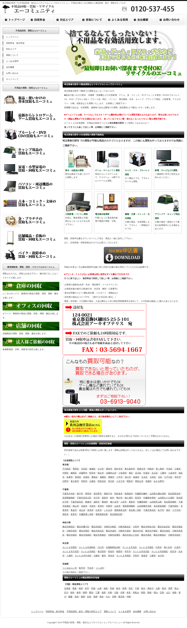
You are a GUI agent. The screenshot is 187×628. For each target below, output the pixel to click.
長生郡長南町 (160, 506)
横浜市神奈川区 (148, 526)
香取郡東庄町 (102, 514)
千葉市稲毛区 (77, 502)
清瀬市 (148, 481)
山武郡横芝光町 (144, 506)
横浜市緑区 (96, 526)
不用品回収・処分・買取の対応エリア (84, 611)
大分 (108, 596)
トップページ (12, 37)
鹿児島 (121, 596)
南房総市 (129, 493)
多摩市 (70, 477)
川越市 (97, 555)
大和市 (136, 526)
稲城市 (136, 477)
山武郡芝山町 (156, 502)
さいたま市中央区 (83, 555)
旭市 (168, 510)
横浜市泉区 (165, 531)
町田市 (92, 473)
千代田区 (66, 469)
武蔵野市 (83, 473)
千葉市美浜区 (149, 510)
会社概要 (10, 67)
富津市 (90, 510)
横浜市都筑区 (159, 535)
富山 (176, 588)
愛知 (91, 592)
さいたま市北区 (129, 547)
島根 (149, 592)
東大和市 (75, 481)
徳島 (174, 592)
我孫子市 (108, 493)
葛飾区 (103, 477)
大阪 (116, 592)
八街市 (123, 502)
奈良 (128, 592)
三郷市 (153, 555)
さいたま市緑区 (88, 551)
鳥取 (143, 592)
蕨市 (104, 555)
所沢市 (173, 551)
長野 (170, 588)
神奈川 (150, 588)
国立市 (101, 473)
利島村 (150, 469)
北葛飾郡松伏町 (113, 547)
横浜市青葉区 (100, 535)
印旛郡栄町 (142, 502)
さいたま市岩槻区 (159, 551)
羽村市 (84, 481)
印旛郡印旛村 (141, 493)
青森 (74, 588)
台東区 (92, 481)
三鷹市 (163, 473)
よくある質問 (12, 61)
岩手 (87, 588)
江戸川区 (168, 477)
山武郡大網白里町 (158, 493)
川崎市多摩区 (114, 535)
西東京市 (141, 469)
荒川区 (111, 481)
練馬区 (74, 473)
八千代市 (176, 510)
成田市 (97, 502)
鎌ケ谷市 (114, 502)
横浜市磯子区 (83, 526)
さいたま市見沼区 (141, 551)
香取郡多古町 (120, 510)
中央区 (169, 469)
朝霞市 (119, 551)
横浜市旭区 (146, 535)
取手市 (82, 568)
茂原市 (105, 498)
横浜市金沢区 (164, 526)
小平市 (119, 477)
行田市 (159, 547)
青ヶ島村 (160, 469)
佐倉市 (84, 506)
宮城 (93, 588)
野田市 (88, 493)
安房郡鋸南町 (68, 498)
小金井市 (172, 473)
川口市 (101, 547)
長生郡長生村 (174, 493)
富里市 (74, 514)
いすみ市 (108, 510)
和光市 (111, 555)
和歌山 (136, 592)
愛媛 (70, 596)
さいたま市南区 (146, 547)
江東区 (177, 469)
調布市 (109, 469)
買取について (12, 55)
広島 (162, 592)
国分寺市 (118, 469)
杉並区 (146, 473)
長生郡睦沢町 (116, 514)
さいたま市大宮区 (70, 551)
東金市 (74, 510)
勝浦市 (105, 502)
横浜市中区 (138, 531)
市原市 (92, 506)
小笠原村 (122, 473)
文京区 (144, 477)
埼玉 (131, 588)
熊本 (102, 596)
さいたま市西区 (69, 547)
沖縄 (128, 596)
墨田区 (76, 469)
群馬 (124, 588)
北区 (160, 477)
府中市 (178, 477)
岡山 (156, 592)
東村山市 (139, 481)
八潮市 (70, 555)
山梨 (158, 588)
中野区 (65, 473)
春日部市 (102, 551)
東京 (143, 588)
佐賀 (89, 596)
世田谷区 (102, 481)
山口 (168, 592)
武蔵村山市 (111, 473)
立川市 (101, 469)
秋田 (81, 588)
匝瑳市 (138, 498)
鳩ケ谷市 (168, 547)
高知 (77, 596)
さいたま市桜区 (123, 555)
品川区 (138, 473)
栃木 (118, 588)
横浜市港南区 (85, 535)
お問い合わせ (12, 73)
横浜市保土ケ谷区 (131, 535)
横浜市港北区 (97, 531)
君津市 (101, 506)
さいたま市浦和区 (87, 547)
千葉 (137, 588)
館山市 (76, 506)
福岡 (83, 596)
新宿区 (78, 477)
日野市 (65, 481)
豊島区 (94, 477)
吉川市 (161, 555)
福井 (72, 592)
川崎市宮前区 (174, 535)
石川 (66, 592)
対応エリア (11, 49)
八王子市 (120, 481)
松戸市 (161, 510)
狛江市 (128, 477)
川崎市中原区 (124, 531)
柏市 (112, 498)
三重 (97, 592)
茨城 (112, 588)
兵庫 (122, 592)
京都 (110, 592)
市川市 (97, 498)
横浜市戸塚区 (151, 531)
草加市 (111, 551)
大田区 (153, 477)
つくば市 (100, 568)
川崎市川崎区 (110, 526)
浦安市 (65, 514)
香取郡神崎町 (129, 506)
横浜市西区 (84, 531)
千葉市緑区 (173, 506)
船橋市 (88, 502)
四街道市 (118, 493)
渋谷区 (84, 469)
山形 (99, 588)
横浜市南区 (72, 535)
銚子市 (80, 493)
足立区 (155, 473)
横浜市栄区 (111, 531)
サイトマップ (12, 79)
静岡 (85, 592)
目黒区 (86, 477)
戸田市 (136, 555)
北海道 (67, 588)
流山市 (82, 510)
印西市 (109, 506)
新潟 (164, 588)
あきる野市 (159, 481)
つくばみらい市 (69, 568)
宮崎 (114, 596)
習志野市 (98, 493)
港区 (131, 473)
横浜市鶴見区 (68, 526)
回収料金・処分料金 (15, 43)
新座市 (144, 555)
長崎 (95, 596)
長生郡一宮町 (135, 510)
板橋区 (92, 469)
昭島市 (130, 481)
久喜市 (177, 547)
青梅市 (111, 477)
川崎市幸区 (72, 531)
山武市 (117, 506)
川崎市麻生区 (124, 526)
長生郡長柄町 (170, 502)
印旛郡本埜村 (149, 498)
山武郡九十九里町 (166, 498)
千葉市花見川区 (84, 498)
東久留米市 (130, 469)
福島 (106, 588)
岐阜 (79, 592)
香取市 (132, 502)
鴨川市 (119, 498)
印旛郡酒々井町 (86, 514)
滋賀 (104, 592)
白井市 (99, 510)
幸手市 (128, 551)
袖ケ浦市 (129, 498)
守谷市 (90, 568)
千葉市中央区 (68, 493)
